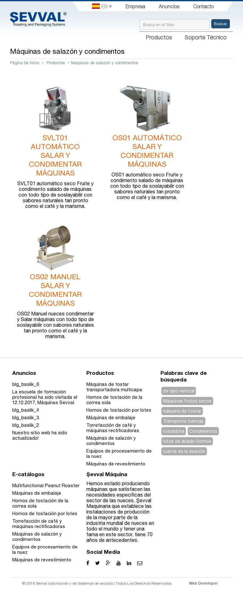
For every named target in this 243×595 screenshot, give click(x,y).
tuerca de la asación (184, 451)
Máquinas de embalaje (110, 417)
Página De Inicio (24, 62)
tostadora (173, 431)
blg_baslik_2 (25, 425)
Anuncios (169, 6)
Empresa (135, 6)
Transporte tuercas (183, 421)
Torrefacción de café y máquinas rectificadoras (112, 427)
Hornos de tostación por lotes (118, 410)
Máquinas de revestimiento (115, 463)
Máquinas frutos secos (187, 400)
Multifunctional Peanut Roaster (45, 485)
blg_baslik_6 (25, 384)
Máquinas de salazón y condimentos (111, 440)
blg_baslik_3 (25, 417)
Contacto (203, 6)
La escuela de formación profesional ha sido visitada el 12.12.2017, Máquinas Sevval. (44, 397)
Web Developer (203, 583)
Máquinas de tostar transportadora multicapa (114, 386)
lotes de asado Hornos (187, 441)
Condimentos (203, 431)
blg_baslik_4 (25, 410)
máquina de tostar (182, 411)
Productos (55, 62)
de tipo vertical (178, 390)
